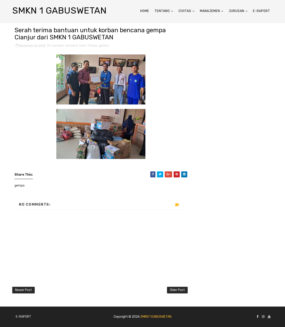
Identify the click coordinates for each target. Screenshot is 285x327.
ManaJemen (210, 11)
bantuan (57, 45)
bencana (71, 45)
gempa (104, 45)
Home (144, 11)
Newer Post (23, 290)
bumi (82, 45)
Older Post (177, 290)
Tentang (162, 11)
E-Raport (261, 11)
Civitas (185, 11)
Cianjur (92, 45)
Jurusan (236, 11)
